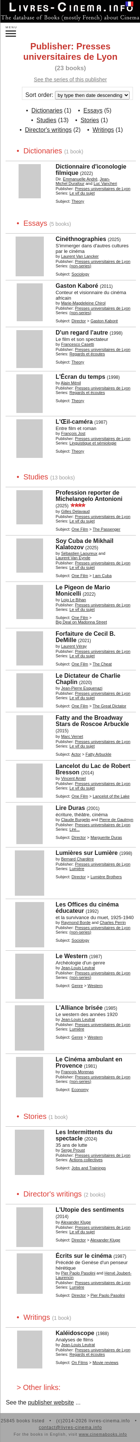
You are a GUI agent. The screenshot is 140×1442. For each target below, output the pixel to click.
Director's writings (48, 130)
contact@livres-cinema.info (70, 1427)
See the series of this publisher (70, 79)
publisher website (51, 1402)
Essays (92, 110)
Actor (76, 754)
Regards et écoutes (87, 354)
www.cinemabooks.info (103, 1434)
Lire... (74, 829)
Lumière (76, 868)
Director (79, 321)
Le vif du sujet (82, 193)
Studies (46, 120)
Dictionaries (47, 110)
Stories (90, 120)
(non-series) (80, 266)
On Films (80, 1362)
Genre (77, 985)
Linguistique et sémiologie (93, 443)
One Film (80, 529)
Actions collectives (85, 1160)
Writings (103, 130)
